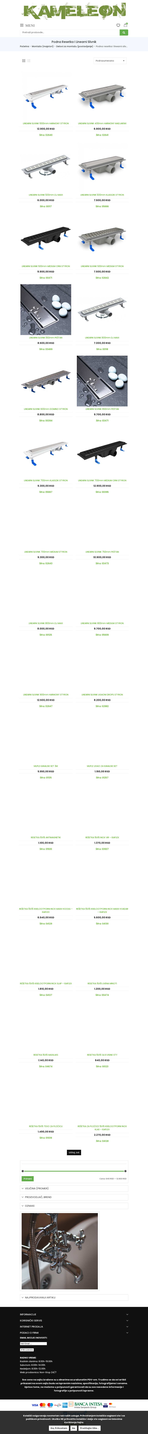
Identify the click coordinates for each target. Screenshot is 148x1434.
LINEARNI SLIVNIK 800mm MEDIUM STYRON (102, 623)
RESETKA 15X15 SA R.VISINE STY (102, 1054)
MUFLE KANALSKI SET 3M (46, 766)
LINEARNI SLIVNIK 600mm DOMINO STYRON (46, 409)
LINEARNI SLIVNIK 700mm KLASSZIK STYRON (46, 480)
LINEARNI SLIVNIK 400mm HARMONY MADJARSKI (102, 123)
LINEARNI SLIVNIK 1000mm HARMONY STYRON (46, 123)
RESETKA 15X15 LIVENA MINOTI (102, 983)
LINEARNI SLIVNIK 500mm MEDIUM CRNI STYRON (46, 266)
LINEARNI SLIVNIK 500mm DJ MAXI (46, 194)
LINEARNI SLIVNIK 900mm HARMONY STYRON (45, 694)
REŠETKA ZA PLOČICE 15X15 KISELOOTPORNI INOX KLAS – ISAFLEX (102, 1128)
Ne (73, 1428)
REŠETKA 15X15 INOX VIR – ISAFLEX (102, 837)
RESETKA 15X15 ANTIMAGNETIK (46, 837)
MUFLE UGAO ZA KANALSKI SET (102, 766)
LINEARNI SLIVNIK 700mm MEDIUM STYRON (45, 551)
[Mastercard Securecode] (112, 1405)
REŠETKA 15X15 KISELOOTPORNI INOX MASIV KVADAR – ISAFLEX (102, 910)
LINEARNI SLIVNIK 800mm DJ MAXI (46, 623)
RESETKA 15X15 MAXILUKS (46, 1054)
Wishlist (118, 25)
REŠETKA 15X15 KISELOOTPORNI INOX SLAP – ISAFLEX (46, 983)
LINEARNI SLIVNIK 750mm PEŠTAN (102, 551)
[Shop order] (110, 61)
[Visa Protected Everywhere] (105, 1405)
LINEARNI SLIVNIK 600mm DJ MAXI (102, 337)
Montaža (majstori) (42, 46)
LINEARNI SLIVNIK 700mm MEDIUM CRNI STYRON (102, 480)
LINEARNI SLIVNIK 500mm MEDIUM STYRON (102, 266)
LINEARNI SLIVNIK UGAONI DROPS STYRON (102, 694)
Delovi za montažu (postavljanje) (74, 46)
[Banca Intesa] (86, 1405)
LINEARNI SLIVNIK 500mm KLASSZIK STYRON (102, 194)
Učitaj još (74, 1152)
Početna (24, 46)
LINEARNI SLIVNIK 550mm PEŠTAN (45, 337)
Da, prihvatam (59, 1428)
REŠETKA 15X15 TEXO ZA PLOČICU (45, 1126)
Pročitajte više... (89, 1428)
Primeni (28, 1178)
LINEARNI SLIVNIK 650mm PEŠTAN (102, 409)
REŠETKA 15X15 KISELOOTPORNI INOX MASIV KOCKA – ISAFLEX (45, 910)
